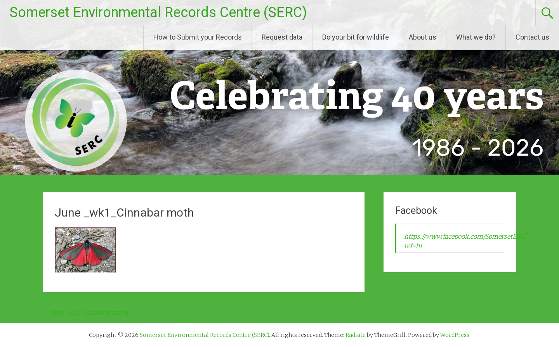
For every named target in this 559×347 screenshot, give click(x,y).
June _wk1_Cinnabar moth (85, 312)
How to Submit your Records (197, 37)
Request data (282, 37)
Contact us (532, 37)
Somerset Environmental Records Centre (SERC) (158, 12)
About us (422, 37)
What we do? (476, 37)
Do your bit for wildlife (355, 37)
